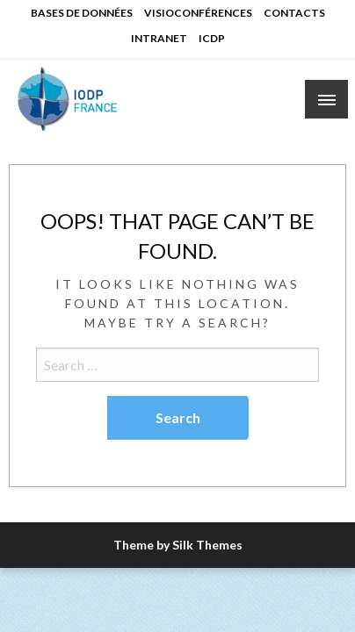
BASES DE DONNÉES (82, 12)
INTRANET (159, 38)
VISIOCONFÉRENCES (198, 12)
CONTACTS (294, 12)
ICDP (212, 38)
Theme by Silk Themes (178, 544)
